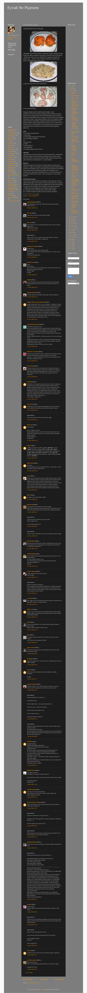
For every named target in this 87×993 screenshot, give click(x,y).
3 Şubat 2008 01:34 (32, 945)
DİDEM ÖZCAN (31, 770)
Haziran (73, 225)
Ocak (72, 90)
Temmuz (73, 228)
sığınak (29, 445)
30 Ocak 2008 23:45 (32, 217)
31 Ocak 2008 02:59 (32, 410)
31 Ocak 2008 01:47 (32, 274)
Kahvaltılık (10, 155)
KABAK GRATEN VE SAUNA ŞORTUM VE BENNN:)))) (75, 103)
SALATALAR (11, 180)
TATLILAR (10, 195)
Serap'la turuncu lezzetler (34, 802)
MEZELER (10, 167)
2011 (70, 244)
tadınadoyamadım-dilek (33, 324)
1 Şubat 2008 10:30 (32, 784)
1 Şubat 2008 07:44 (32, 765)
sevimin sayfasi (31, 571)
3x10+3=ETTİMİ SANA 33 (75, 132)
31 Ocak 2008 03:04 (32, 419)
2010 (70, 242)
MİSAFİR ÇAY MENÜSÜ (11, 170)
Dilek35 (29, 279)
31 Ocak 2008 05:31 (32, 490)
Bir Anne (29, 213)
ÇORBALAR (11, 143)
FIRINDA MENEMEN (74, 192)
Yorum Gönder (29, 972)
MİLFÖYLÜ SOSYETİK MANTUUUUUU (74, 212)
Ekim (72, 232)
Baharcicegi (30, 504)
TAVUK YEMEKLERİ (33, 195)
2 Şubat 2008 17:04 (32, 924)
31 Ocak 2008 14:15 (32, 604)
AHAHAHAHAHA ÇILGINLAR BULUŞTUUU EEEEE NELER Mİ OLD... (75, 183)
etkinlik (9, 147)
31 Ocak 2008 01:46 (32, 257)
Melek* (29, 495)
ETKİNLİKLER (11, 149)
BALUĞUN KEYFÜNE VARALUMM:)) (75, 161)
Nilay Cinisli (30, 463)
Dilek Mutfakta (31, 541)
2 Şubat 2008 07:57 (32, 899)
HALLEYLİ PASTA (73, 92)
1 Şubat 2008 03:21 (32, 719)
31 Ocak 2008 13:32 (32, 593)
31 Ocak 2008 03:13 (32, 458)
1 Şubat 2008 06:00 (32, 736)
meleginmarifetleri (32, 842)
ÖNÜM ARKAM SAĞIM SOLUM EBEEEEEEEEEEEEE (75, 111)
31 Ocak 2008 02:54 (32, 376)
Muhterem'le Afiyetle (32, 246)
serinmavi (29, 598)
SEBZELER (11, 182)
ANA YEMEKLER (12, 133)
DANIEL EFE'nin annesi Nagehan (36, 302)
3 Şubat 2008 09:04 (32, 969)
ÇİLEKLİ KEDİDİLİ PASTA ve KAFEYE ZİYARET (74, 148)
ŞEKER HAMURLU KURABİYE (13, 185)
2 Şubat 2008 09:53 (32, 912)
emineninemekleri (32, 960)
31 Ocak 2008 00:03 (32, 241)
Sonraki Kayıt (28, 979)
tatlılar (9, 193)
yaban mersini (31, 647)
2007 (70, 86)
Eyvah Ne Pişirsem (23, 7)
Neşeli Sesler (30, 262)
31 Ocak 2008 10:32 (32, 536)
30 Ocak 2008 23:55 (32, 230)
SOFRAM (29, 381)
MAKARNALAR (12, 165)
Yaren (28, 476)
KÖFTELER (11, 161)
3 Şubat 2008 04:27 (32, 955)
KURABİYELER (12, 163)
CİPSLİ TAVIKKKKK (74, 136)
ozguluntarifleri (31, 789)
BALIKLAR (10, 137)
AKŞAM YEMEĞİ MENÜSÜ (12, 130)
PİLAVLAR (10, 178)
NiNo (28, 635)
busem (29, 950)
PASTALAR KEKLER (13, 175)
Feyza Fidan (30, 366)
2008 (70, 88)
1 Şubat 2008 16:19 (32, 825)
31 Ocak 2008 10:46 (32, 566)
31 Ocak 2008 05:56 (32, 499)
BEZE (72, 156)
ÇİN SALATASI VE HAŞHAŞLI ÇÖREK (74, 175)
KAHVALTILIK (11, 157)
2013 (70, 248)
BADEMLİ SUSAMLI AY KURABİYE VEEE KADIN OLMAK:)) (75, 168)
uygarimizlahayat (31, 202)
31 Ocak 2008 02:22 (32, 297)
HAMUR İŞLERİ (12, 153)
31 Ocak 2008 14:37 (32, 629)
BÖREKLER (11, 139)
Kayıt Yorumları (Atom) (33, 982)
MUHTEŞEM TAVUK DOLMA (74, 206)
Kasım (72, 234)
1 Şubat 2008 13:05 (32, 797)
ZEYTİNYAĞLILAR (12, 201)
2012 (70, 246)
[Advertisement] (37, 16)
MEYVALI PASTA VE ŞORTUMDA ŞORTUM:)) (74, 118)
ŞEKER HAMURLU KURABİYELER (13, 188)
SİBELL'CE (30, 609)
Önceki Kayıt (59, 979)
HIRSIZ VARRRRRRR (75, 189)
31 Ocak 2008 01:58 (32, 287)
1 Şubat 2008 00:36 (32, 642)
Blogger (42, 989)
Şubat (72, 216)
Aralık (72, 237)
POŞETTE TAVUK (73, 153)
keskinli (29, 904)
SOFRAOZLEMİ (31, 553)
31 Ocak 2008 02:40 (32, 360)
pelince (29, 669)
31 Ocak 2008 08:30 (32, 512)
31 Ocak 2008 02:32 (32, 319)
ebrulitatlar (30, 658)
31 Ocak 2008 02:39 (32, 346)
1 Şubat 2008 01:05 (32, 664)
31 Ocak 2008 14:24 (32, 617)
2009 (70, 239)
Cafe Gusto (30, 404)
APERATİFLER (12, 135)
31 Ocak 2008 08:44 (32, 526)
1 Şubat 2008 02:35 (32, 690)
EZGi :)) (29, 222)
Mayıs (72, 223)
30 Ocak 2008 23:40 (32, 208)
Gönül (11, 33)
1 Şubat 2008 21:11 (32, 837)
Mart (72, 219)
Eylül (72, 230)
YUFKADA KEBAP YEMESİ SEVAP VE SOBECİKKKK (75, 126)
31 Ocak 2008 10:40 (32, 548)
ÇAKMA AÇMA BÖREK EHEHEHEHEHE (75, 141)
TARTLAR (10, 191)
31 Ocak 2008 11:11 (32, 577)
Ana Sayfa (43, 979)
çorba (9, 141)
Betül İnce (30, 424)
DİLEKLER (10, 145)
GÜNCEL (10, 151)
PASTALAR (11, 173)
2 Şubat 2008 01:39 (32, 848)
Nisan (72, 221)
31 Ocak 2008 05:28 (32, 470)
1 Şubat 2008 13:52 (32, 808)
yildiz (28, 622)
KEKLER (10, 159)
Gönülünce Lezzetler (32, 351)
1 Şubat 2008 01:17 (32, 679)
